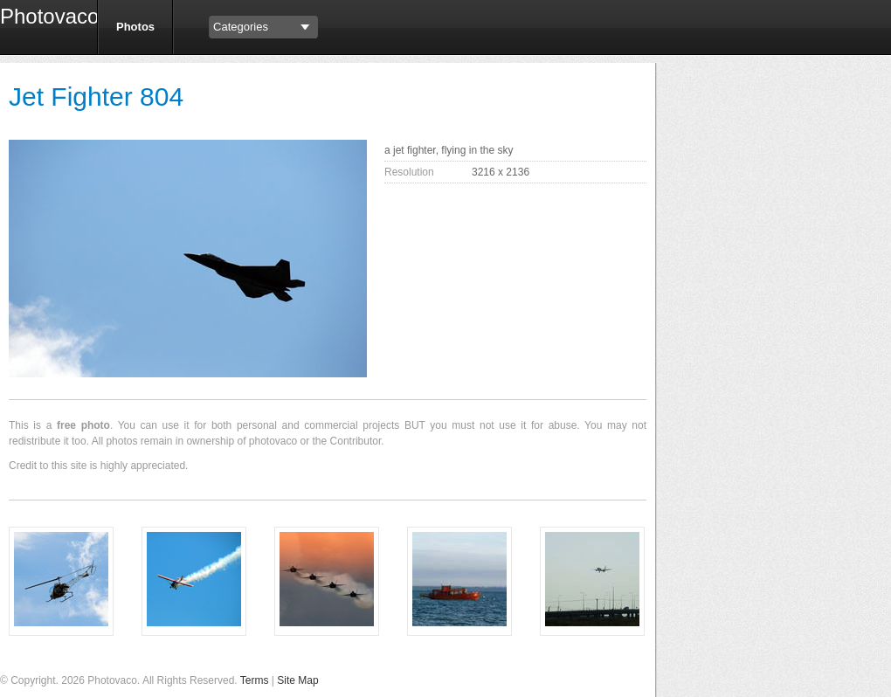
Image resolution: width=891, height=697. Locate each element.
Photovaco (42, 18)
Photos (135, 26)
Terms (254, 680)
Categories (240, 26)
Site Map (297, 680)
